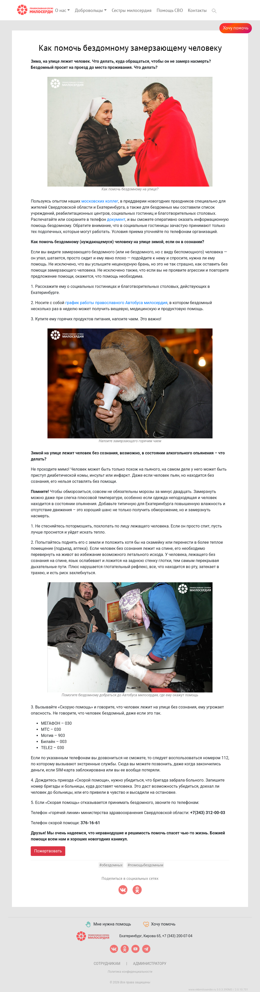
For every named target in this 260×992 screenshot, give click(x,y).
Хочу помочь (235, 28)
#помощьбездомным (145, 865)
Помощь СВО (170, 10)
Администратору (149, 964)
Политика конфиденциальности (130, 971)
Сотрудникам (107, 964)
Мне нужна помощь (108, 924)
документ (116, 219)
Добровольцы (89, 10)
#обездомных (111, 865)
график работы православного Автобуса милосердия (116, 302)
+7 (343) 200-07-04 (177, 936)
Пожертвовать (48, 851)
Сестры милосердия (132, 10)
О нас (60, 10)
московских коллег (99, 201)
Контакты (197, 10)
